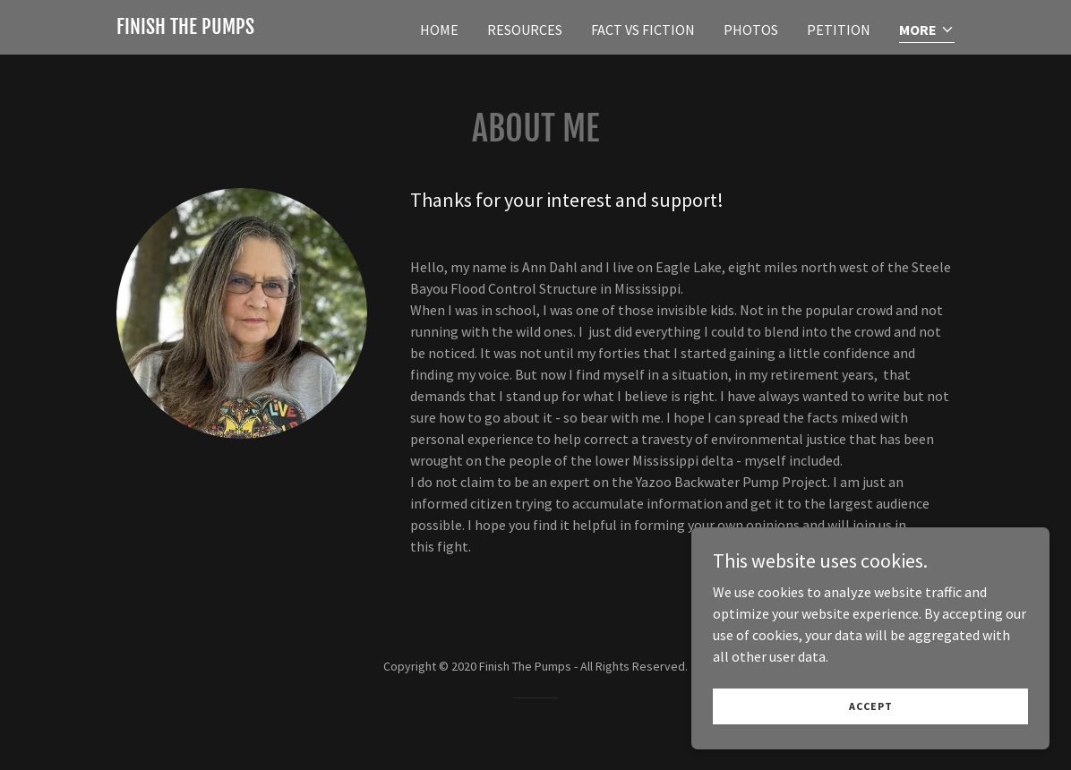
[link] (185, 29)
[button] (927, 31)
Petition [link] (838, 29)
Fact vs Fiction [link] (643, 29)
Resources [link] (524, 29)
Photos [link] (751, 29)
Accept (871, 742)
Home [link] (439, 29)
